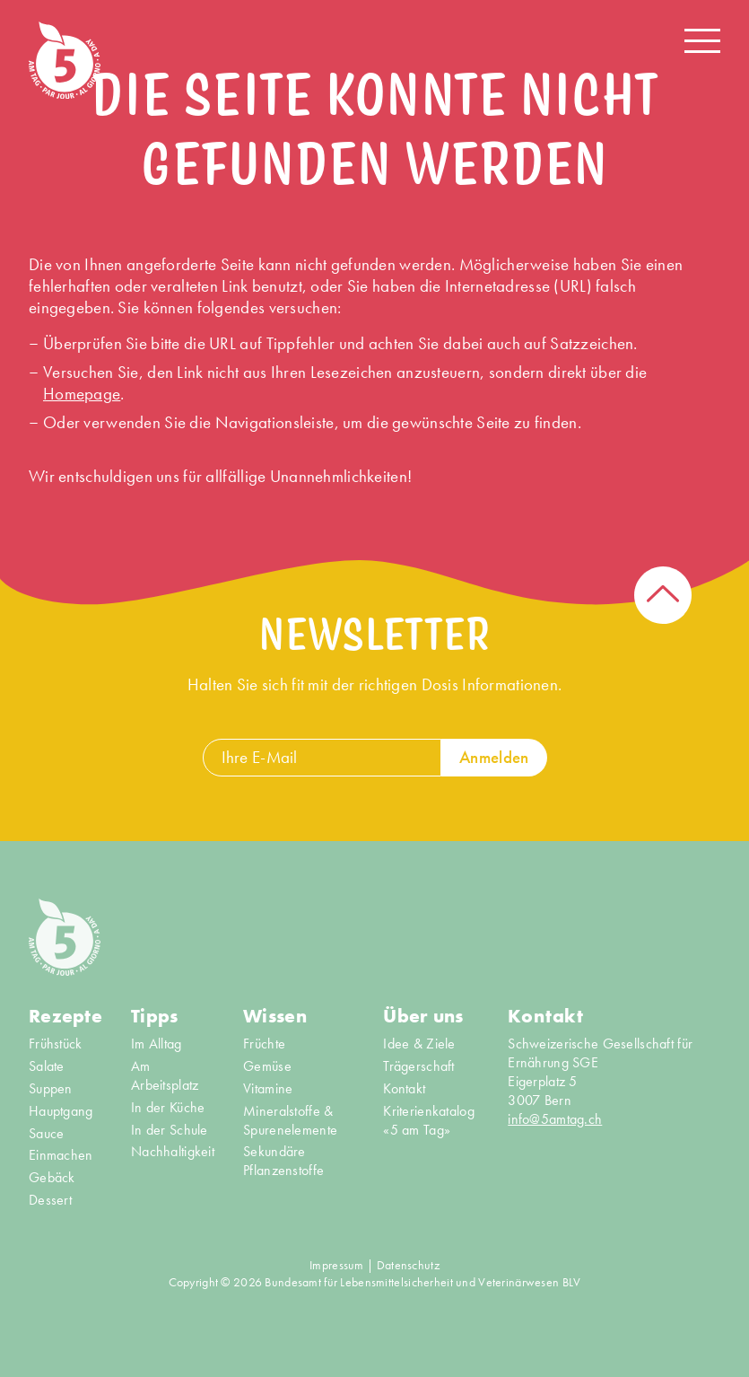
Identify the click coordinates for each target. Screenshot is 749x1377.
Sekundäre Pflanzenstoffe (283, 1161)
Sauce (46, 1134)
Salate (47, 1066)
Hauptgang (61, 1111)
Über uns (423, 1016)
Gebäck (52, 1178)
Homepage (81, 393)
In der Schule (169, 1130)
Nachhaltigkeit (172, 1152)
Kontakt (404, 1089)
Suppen (51, 1089)
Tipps (154, 1016)
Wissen (275, 1016)
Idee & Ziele (419, 1044)
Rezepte (65, 1016)
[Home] (64, 60)
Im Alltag (156, 1044)
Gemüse (267, 1066)
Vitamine (267, 1089)
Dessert (50, 1200)
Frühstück (56, 1044)
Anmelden (493, 757)
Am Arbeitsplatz (164, 1075)
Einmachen (61, 1155)
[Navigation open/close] (702, 41)
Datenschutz (408, 1265)
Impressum (336, 1265)
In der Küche (168, 1108)
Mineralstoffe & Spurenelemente (290, 1120)
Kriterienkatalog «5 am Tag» (429, 1120)
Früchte (264, 1044)
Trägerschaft (418, 1066)
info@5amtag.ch (555, 1118)
